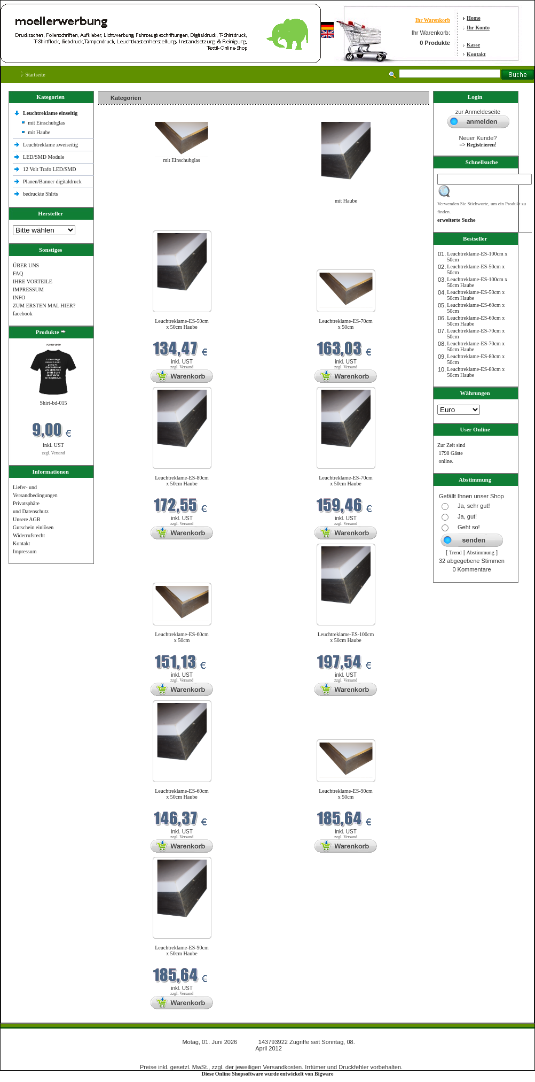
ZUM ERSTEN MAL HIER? (44, 305)
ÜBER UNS (26, 265)
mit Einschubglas (46, 123)
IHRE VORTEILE (32, 281)
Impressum (24, 551)
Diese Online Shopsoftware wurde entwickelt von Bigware (268, 1074)
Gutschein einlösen (33, 527)
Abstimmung (480, 552)
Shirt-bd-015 (53, 403)
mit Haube (39, 132)
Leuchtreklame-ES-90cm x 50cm (346, 794)
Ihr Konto (478, 27)
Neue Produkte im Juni (125, 224)
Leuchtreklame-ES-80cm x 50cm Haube (182, 480)
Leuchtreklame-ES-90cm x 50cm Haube (182, 950)
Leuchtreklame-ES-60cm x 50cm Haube (182, 794)
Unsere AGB (26, 519)
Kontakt (476, 54)
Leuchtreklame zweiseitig (51, 145)
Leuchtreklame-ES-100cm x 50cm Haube (346, 637)
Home (474, 18)
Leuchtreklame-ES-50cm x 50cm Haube (182, 324)
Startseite (33, 75)
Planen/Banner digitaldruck (52, 181)
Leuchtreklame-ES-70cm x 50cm (346, 324)
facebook (23, 313)
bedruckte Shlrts (40, 194)
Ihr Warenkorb (432, 20)
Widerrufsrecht (29, 535)
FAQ (18, 273)
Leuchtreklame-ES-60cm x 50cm (182, 637)
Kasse (473, 45)
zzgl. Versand (53, 453)
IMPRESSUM (28, 289)
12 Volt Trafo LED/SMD (49, 169)
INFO (19, 297)
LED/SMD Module (44, 157)
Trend (455, 552)
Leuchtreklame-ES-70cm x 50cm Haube (346, 480)
